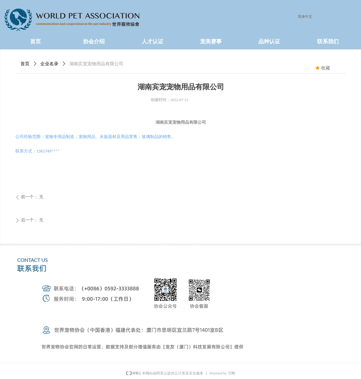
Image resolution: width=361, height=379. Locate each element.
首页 (24, 63)
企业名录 (49, 63)
